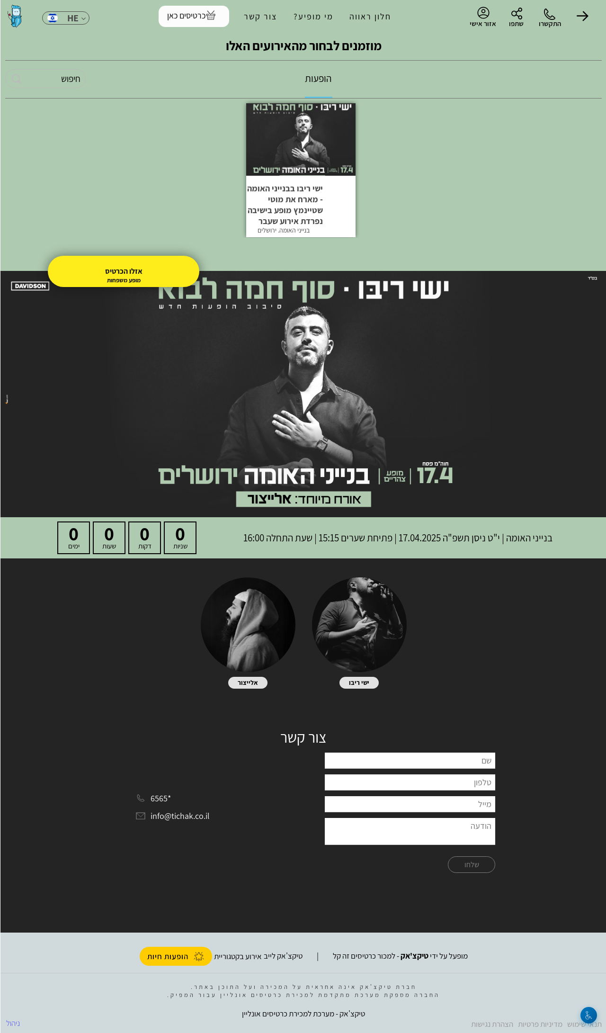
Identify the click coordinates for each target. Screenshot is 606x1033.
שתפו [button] (515, 23)
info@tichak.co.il (179, 816)
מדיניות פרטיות (539, 1024)
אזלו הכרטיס (123, 271)
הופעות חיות (175, 956)
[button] (582, 16)
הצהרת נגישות (492, 1024)
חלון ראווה (370, 16)
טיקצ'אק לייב (282, 956)
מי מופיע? (313, 16)
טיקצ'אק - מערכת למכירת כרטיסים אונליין (303, 1013)
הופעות (317, 78)
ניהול (12, 1023)
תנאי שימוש (584, 1024)
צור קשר (259, 16)
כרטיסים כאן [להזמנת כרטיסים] (186, 15)
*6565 (160, 798)
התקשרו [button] (549, 23)
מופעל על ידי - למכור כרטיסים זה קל (399, 956)
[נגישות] (588, 1015)
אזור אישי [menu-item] (482, 17)
